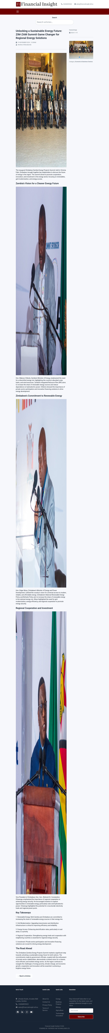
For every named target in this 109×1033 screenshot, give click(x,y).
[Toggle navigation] (17, 11)
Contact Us (46, 1002)
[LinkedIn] (22, 1012)
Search (54, 17)
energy (58, 999)
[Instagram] (27, 1012)
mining (58, 1007)
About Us (45, 999)
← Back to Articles (24, 976)
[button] (90, 50)
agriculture (59, 1010)
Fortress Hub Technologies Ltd (59, 1028)
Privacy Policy (47, 1005)
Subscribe (81, 1017)
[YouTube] (31, 1012)
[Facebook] (18, 1012)
